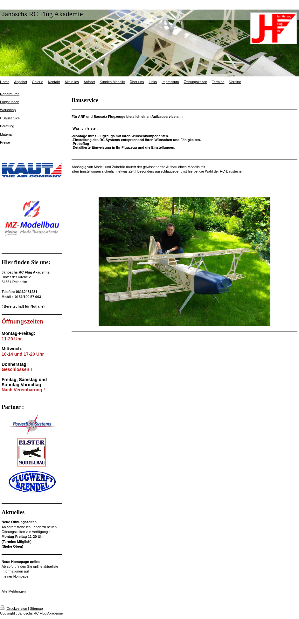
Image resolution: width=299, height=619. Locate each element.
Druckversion (14, 608)
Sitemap (36, 608)
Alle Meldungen (14, 591)
